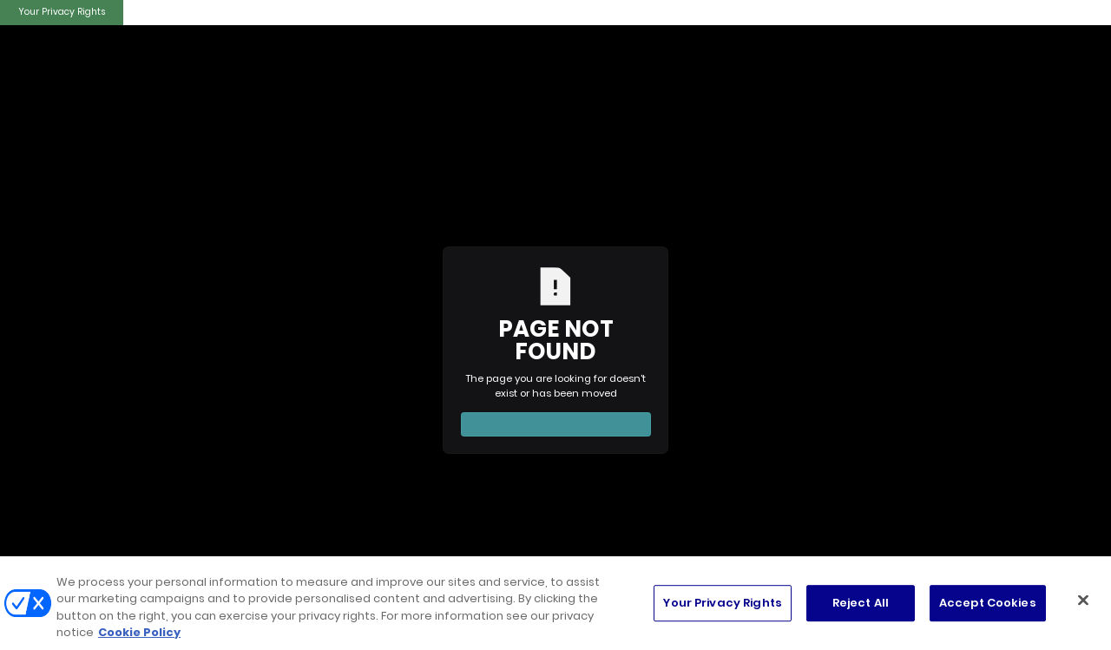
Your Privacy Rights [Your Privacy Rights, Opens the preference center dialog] (722, 602)
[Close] (1083, 600)
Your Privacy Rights (61, 11)
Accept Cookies (987, 602)
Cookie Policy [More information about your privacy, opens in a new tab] (139, 632)
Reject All (860, 602)
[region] (555, 603)
